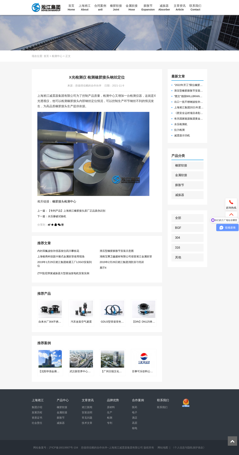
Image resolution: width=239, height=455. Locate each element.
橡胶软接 (116, 7)
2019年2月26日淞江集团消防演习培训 (122, 262)
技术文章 (87, 422)
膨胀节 (148, 7)
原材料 (111, 407)
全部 (178, 217)
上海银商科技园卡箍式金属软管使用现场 (60, 256)
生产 (109, 412)
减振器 (164, 7)
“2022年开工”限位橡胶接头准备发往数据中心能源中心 (189, 84)
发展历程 (37, 412)
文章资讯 (180, 7)
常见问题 (87, 417)
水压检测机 (180, 124)
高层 (134, 422)
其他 (178, 257)
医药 (134, 407)
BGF (178, 227)
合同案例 (100, 7)
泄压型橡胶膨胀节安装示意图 (117, 250)
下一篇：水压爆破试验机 (51, 216)
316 (177, 247)
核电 (134, 428)
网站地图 (163, 447)
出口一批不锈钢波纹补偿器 (189, 101)
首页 (71, 7)
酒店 (134, 417)
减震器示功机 (182, 135)
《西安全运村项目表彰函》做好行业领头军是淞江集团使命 (189, 113)
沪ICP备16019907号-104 (63, 447)
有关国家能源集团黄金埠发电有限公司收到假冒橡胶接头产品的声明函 (189, 118)
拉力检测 (179, 129)
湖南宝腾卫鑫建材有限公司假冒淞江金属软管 (126, 256)
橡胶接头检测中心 (64, 201)
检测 (109, 417)
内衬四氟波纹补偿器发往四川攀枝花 (58, 250)
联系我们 (195, 7)
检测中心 (57, 56)
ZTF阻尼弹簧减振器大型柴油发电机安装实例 (63, 273)
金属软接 (132, 7)
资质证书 (37, 417)
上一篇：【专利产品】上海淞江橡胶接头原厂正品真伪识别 (71, 210)
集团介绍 (37, 407)
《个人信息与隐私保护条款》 (189, 447)
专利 (109, 422)
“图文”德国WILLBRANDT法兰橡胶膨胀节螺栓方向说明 (189, 96)
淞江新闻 (87, 407)
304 (177, 237)
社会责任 (37, 422)
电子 (134, 412)
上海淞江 (85, 7)
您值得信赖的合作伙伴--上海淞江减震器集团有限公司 (112, 447)
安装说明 (87, 412)
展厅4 (103, 267)
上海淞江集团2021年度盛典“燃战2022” (189, 107)
